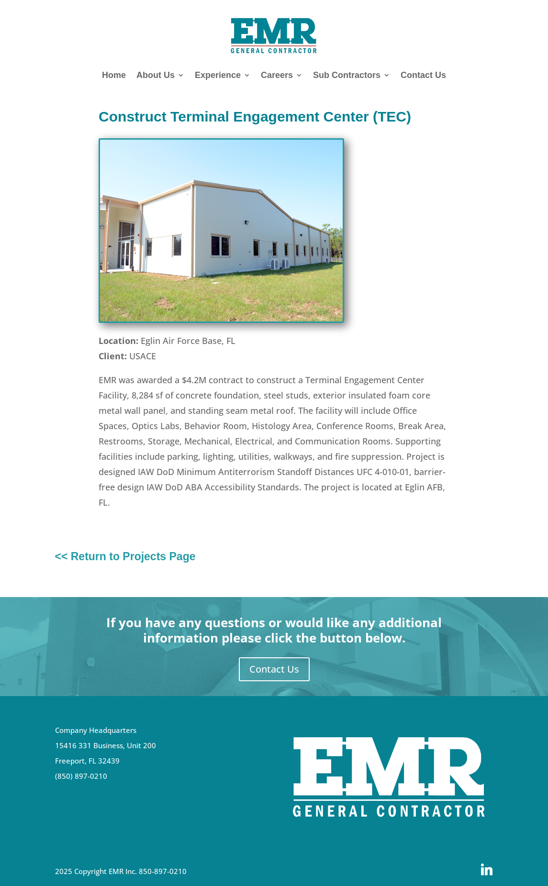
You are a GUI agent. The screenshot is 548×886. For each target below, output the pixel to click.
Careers (277, 75)
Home (114, 75)
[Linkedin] (486, 869)
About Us (155, 75)
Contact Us (423, 75)
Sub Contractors (346, 75)
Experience (218, 75)
